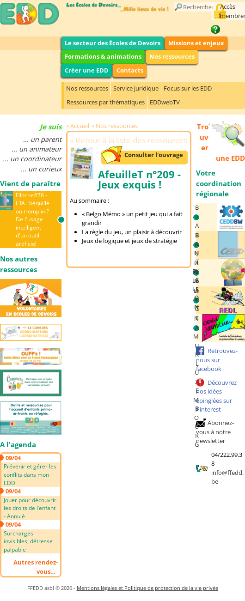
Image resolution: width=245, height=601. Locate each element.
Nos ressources (172, 56)
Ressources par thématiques (106, 102)
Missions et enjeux (196, 43)
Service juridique (136, 88)
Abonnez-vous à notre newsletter (215, 432)
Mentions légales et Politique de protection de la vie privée (147, 587)
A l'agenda (18, 444)
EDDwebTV (165, 102)
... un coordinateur (32, 158)
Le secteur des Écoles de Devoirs (112, 43)
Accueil (79, 125)
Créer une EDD (87, 70)
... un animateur (36, 149)
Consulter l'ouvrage (153, 155)
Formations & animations (103, 56)
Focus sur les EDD (188, 88)
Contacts (129, 70)
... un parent (42, 139)
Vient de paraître (30, 183)
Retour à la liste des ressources (131, 140)
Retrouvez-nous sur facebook (217, 359)
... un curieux (41, 168)
